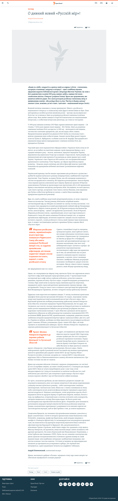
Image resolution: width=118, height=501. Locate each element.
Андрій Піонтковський (35, 18)
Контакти (34, 490)
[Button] (78, 27)
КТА (101, 3)
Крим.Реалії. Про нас (37, 483)
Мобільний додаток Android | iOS (13, 490)
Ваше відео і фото (8, 483)
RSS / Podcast (6, 494)
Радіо (4, 487)
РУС (96, 3)
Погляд (31, 9)
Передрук (34, 487)
